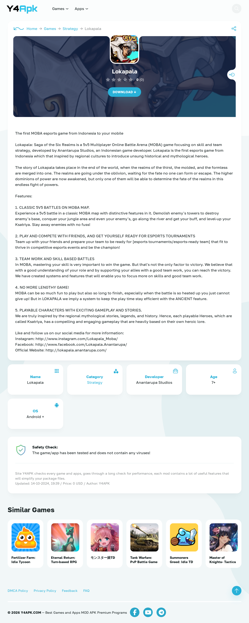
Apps (82, 8)
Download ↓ (124, 92)
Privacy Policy (45, 591)
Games (60, 8)
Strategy (70, 28)
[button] (236, 8)
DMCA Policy (18, 591)
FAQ (86, 591)
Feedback (70, 591)
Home (32, 28)
